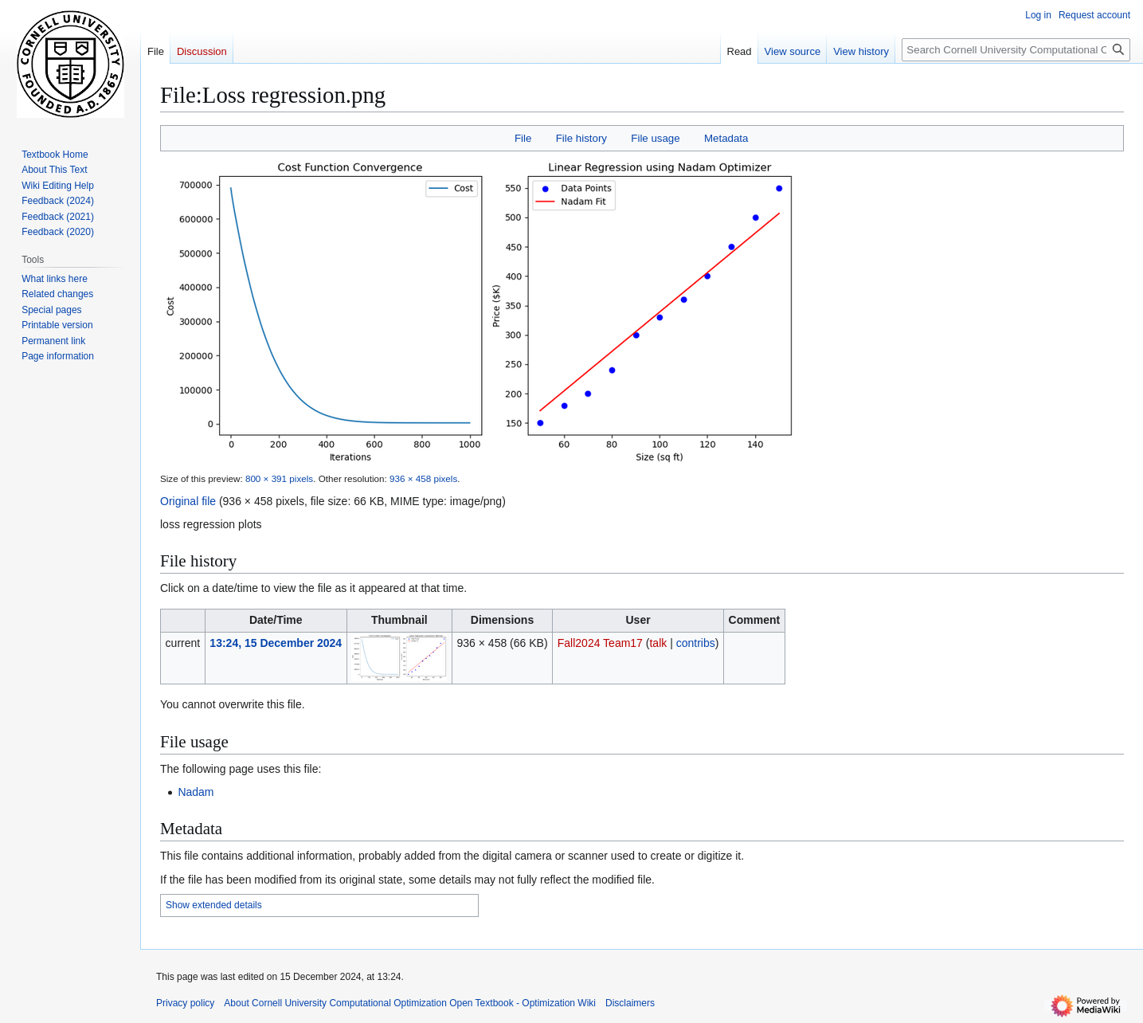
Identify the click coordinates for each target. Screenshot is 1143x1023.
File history (581, 138)
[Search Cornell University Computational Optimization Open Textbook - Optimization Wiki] (1016, 49)
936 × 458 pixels (423, 478)
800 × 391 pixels (279, 478)
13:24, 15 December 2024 (275, 643)
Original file (188, 501)
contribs (695, 643)
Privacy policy (185, 1003)
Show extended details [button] (214, 905)
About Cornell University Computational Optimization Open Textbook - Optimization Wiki (410, 1003)
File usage (655, 138)
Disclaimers (630, 1003)
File (523, 138)
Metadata (726, 138)
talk (658, 643)
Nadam (195, 792)
